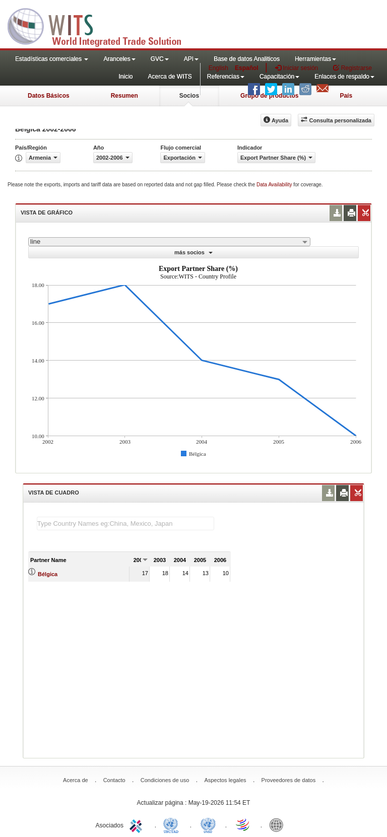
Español (247, 68)
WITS (101, 25)
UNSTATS (208, 824)
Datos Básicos (49, 95)
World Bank (279, 824)
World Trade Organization (243, 824)
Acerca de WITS (169, 76)
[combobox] (169, 241)
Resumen (124, 95)
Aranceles (119, 58)
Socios (189, 95)
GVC (160, 58)
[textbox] (125, 523)
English (218, 68)
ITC (137, 824)
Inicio (125, 76)
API (191, 58)
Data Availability (274, 184)
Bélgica (47, 574)
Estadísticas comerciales (51, 58)
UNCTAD (173, 824)
